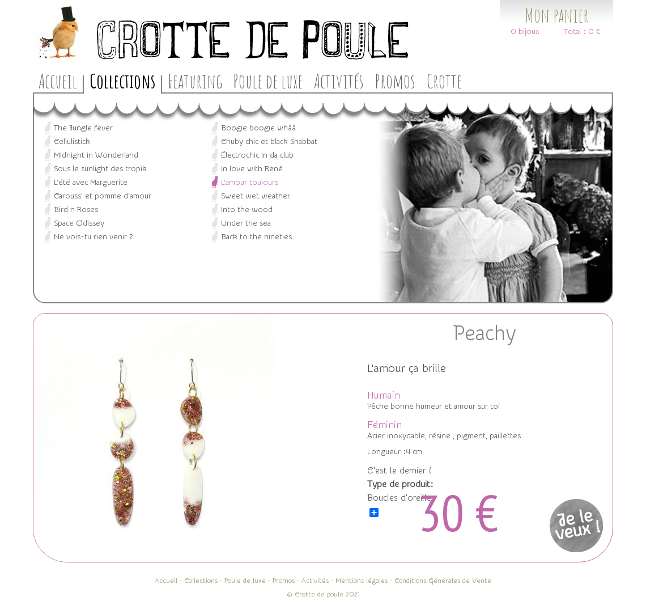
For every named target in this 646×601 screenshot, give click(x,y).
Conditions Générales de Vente (442, 581)
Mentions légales (361, 581)
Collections (122, 81)
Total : (575, 31)
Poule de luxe (268, 81)
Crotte (444, 81)
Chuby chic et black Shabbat (269, 141)
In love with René (252, 168)
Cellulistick (72, 141)
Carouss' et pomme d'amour (102, 196)
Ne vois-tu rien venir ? (93, 237)
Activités (339, 81)
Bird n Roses (76, 209)
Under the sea (246, 223)
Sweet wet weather (255, 196)
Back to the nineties (256, 237)
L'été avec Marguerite (91, 182)
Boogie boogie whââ (258, 128)
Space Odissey (79, 223)
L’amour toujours (249, 182)
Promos (395, 81)
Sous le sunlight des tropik (100, 168)
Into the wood (247, 209)
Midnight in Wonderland (96, 155)
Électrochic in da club (257, 155)
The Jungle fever (83, 128)
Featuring (195, 81)
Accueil (58, 81)
